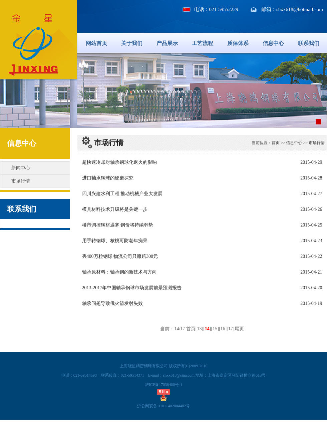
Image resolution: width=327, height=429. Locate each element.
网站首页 (96, 43)
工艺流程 (202, 43)
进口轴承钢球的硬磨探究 (107, 177)
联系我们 (308, 43)
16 (223, 328)
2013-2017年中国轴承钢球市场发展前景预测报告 (132, 287)
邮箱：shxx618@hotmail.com (292, 9)
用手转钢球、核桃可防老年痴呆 (114, 240)
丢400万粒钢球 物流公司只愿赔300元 (120, 256)
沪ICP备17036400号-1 (164, 384)
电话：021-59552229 (216, 9)
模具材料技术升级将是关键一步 (114, 209)
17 (230, 328)
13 (199, 328)
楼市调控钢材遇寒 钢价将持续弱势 (117, 225)
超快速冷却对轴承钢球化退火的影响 (119, 162)
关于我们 (131, 43)
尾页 (239, 328)
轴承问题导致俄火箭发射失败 (112, 303)
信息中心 (273, 43)
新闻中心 (20, 167)
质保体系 (238, 43)
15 (215, 328)
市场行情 (20, 180)
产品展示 (167, 43)
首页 (276, 142)
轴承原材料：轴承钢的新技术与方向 (119, 272)
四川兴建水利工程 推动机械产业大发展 (122, 193)
